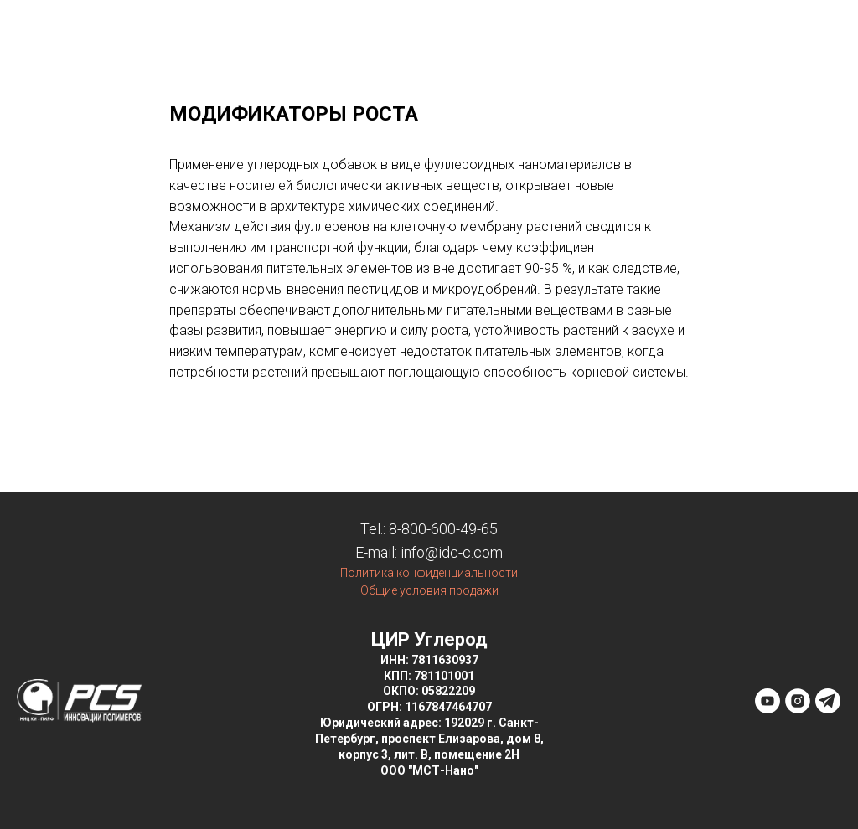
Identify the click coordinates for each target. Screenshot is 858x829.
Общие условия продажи (429, 590)
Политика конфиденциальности (429, 572)
